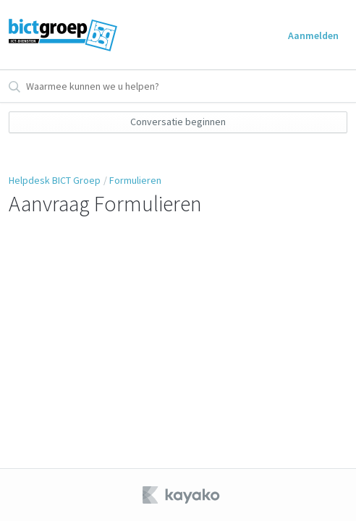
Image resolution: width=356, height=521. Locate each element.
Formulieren (135, 180)
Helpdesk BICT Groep (55, 180)
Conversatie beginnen (178, 121)
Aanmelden (313, 35)
